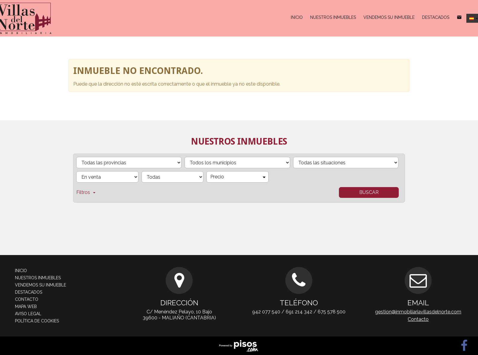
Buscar (369, 192)
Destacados (435, 17)
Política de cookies (37, 320)
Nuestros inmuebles (333, 17)
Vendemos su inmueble (389, 17)
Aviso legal (28, 313)
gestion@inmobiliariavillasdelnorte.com (418, 312)
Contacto (26, 299)
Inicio (297, 17)
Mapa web (26, 306)
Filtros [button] (85, 192)
